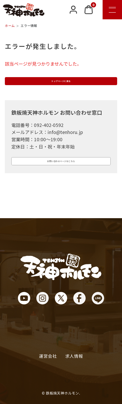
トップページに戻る (61, 86)
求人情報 (74, 356)
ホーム (10, 25)
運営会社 (48, 356)
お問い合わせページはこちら (61, 177)
